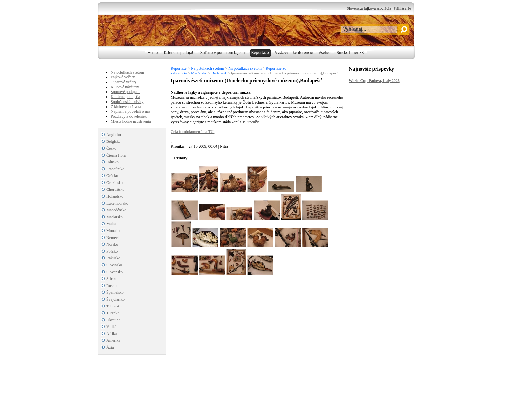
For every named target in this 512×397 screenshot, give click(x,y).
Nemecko (113, 237)
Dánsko (112, 162)
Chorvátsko (115, 189)
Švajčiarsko (115, 299)
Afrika (111, 333)
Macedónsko (116, 210)
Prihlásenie (402, 8)
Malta (111, 224)
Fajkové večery (123, 77)
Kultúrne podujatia (125, 96)
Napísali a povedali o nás (130, 111)
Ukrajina (113, 320)
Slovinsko (114, 265)
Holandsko (114, 196)
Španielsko (115, 292)
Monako (113, 230)
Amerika (113, 340)
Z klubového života (126, 106)
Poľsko (112, 251)
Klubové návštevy (125, 87)
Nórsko (112, 244)
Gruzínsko (114, 182)
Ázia (110, 347)
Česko (111, 148)
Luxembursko (117, 203)
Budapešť (219, 73)
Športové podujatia (125, 92)
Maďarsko (199, 73)
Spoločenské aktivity (127, 101)
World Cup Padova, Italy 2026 (374, 80)
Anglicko (113, 134)
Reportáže (179, 68)
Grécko (112, 176)
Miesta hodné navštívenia (131, 121)
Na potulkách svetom (207, 68)
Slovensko (114, 272)
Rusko (111, 285)
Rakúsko (113, 258)
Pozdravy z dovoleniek (129, 116)
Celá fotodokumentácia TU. (192, 131)
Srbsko (111, 278)
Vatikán (112, 326)
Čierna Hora (116, 155)
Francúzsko (115, 169)
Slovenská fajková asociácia (369, 8)
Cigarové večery (123, 82)
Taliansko (113, 306)
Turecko (113, 313)
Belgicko (113, 141)
